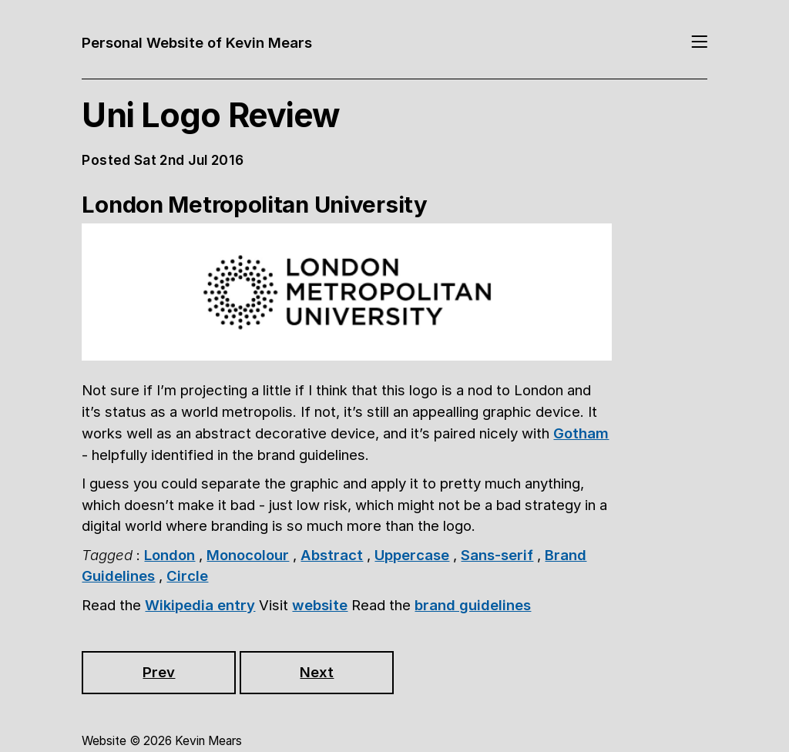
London (169, 554)
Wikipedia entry (200, 604)
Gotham (581, 433)
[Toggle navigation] (699, 43)
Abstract (331, 554)
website (319, 604)
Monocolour (247, 554)
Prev (159, 671)
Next (317, 671)
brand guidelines (473, 604)
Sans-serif (497, 554)
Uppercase (411, 554)
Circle (187, 575)
